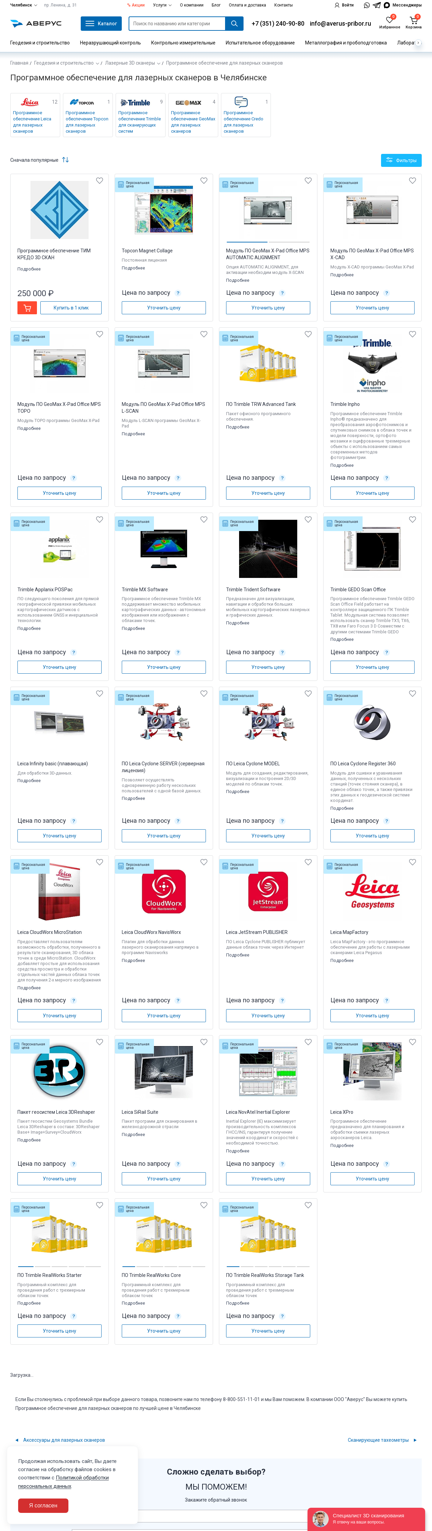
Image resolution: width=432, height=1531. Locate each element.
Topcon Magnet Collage (147, 250)
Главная (19, 63)
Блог (216, 5)
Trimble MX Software (145, 589)
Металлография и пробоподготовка (346, 42)
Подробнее (29, 269)
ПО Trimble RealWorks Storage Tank (265, 1275)
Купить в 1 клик (71, 308)
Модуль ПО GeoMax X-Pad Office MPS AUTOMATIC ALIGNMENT (268, 254)
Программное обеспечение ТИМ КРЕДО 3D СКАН (54, 254)
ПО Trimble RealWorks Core (151, 1275)
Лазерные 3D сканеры (130, 63)
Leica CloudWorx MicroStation (49, 932)
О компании (192, 5)
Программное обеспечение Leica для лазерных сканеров (32, 122)
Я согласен (43, 1505)
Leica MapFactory (349, 932)
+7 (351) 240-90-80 (278, 23)
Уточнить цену (164, 308)
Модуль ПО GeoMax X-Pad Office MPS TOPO (59, 407)
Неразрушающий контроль (110, 42)
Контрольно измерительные (183, 42)
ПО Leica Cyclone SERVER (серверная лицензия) (163, 767)
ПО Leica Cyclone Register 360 (363, 763)
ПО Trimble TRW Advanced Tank (261, 404)
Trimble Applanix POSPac (45, 589)
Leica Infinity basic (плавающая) (52, 763)
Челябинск (23, 5)
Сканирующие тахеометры (378, 1440)
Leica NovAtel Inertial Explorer (258, 1112)
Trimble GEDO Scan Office (358, 589)
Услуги (162, 5)
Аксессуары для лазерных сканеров (64, 1440)
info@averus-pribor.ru (340, 23)
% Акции (136, 5)
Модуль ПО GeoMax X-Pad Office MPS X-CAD (372, 254)
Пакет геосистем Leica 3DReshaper (56, 1112)
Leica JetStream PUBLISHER (257, 932)
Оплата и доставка (247, 5)
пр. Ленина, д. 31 (60, 5)
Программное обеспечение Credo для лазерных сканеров (243, 122)
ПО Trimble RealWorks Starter (49, 1275)
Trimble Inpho (345, 404)
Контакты (283, 5)
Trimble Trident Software (253, 589)
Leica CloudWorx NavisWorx (151, 932)
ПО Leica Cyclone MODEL (253, 763)
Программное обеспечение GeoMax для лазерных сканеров (193, 122)
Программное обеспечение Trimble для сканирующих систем (139, 122)
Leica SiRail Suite (140, 1112)
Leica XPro (341, 1112)
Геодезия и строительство (40, 42)
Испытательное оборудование (260, 42)
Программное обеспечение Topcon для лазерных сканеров (87, 122)
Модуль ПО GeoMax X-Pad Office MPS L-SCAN (163, 407)
